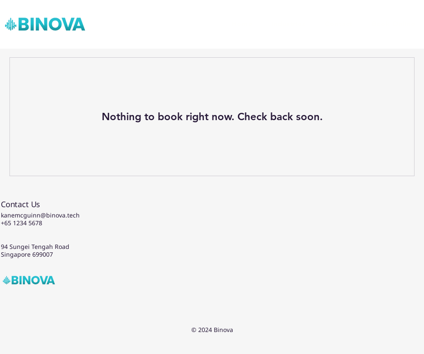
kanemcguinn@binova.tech (40, 215)
